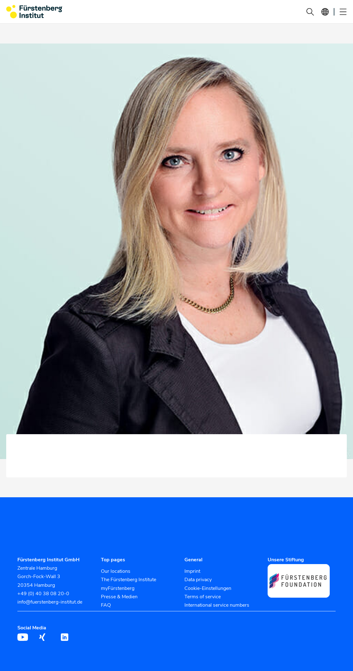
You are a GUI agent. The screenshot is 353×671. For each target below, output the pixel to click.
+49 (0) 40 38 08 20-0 (43, 593)
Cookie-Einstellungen (207, 588)
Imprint (192, 571)
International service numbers (216, 605)
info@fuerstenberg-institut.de (49, 602)
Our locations (115, 571)
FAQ (106, 605)
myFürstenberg (117, 588)
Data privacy (198, 579)
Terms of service (202, 596)
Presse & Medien (119, 596)
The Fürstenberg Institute (128, 579)
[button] (310, 12)
